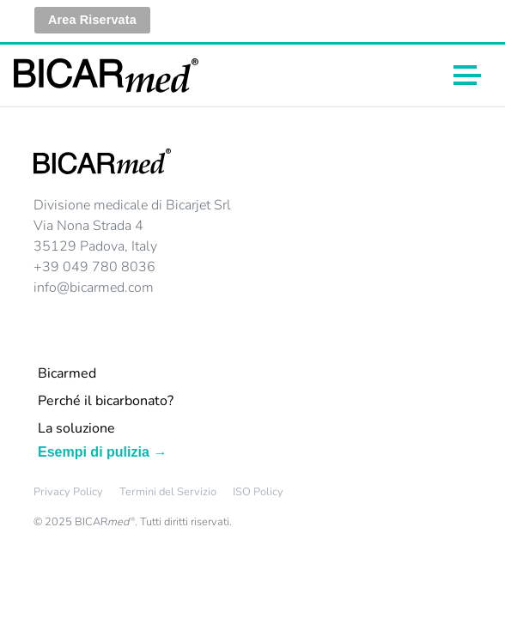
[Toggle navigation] (467, 75)
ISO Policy (258, 492)
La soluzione (76, 428)
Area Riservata (92, 20)
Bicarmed (67, 373)
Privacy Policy (68, 492)
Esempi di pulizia (93, 452)
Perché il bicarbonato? (105, 400)
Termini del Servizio (167, 492)
